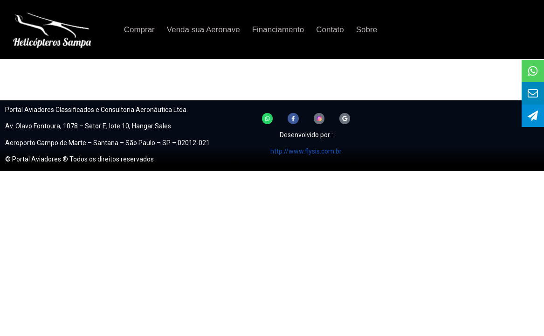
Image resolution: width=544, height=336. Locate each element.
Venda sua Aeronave (203, 29)
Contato (330, 29)
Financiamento (278, 29)
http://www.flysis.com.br (306, 151)
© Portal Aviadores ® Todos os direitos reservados (79, 159)
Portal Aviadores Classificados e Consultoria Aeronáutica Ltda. (96, 109)
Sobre (366, 29)
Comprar (139, 29)
